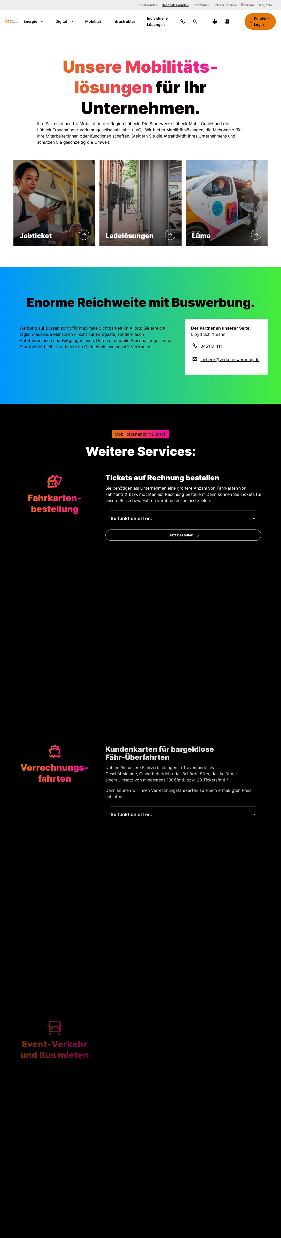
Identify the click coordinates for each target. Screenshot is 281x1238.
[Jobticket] (84, 235)
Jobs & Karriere (225, 5)
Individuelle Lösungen (157, 21)
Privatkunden (147, 5)
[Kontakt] (182, 21)
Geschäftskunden (175, 5)
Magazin (265, 5)
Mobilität (93, 21)
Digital (65, 21)
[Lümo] (256, 235)
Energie (34, 21)
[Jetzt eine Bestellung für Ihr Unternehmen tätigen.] (183, 535)
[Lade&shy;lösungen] (170, 235)
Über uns (248, 5)
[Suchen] (195, 21)
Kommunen (201, 5)
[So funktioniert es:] (183, 518)
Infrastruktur (124, 21)
